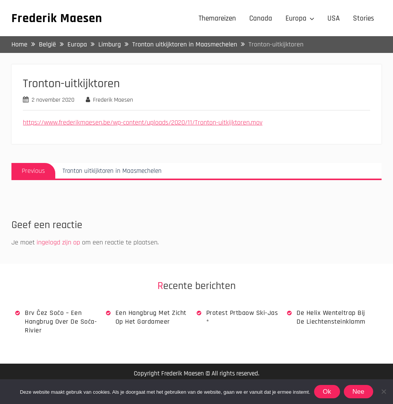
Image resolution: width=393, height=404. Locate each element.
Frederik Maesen (56, 18)
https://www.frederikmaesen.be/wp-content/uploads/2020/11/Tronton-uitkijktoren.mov (142, 122)
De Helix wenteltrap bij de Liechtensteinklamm (331, 317)
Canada (260, 18)
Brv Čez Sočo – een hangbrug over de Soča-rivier (61, 321)
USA (333, 18)
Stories (363, 18)
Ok (327, 391)
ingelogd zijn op (58, 242)
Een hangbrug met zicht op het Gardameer (150, 317)
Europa (296, 18)
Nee (358, 391)
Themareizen (217, 18)
